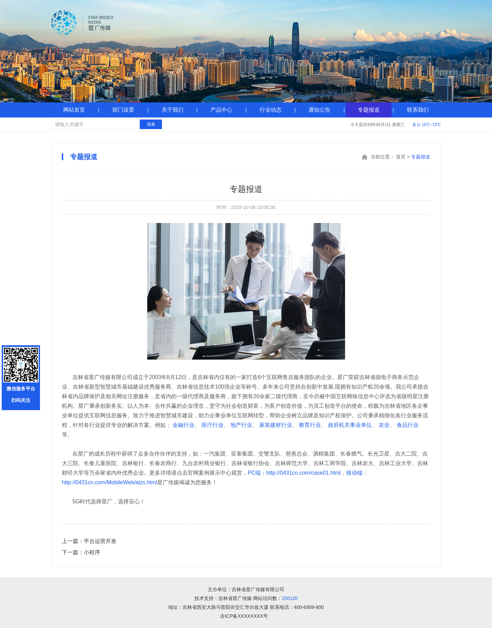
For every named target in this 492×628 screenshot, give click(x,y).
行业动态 (271, 110)
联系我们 (418, 110)
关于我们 (172, 110)
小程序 (81, 552)
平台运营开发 (89, 541)
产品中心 (221, 110)
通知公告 (319, 110)
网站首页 (74, 110)
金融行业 (183, 425)
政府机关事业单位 (350, 425)
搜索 (151, 124)
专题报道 (369, 110)
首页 (401, 156)
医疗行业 (212, 425)
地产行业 (241, 425)
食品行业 (408, 425)
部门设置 (123, 110)
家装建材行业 (275, 425)
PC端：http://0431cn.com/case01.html (294, 473)
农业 (384, 425)
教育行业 (310, 425)
